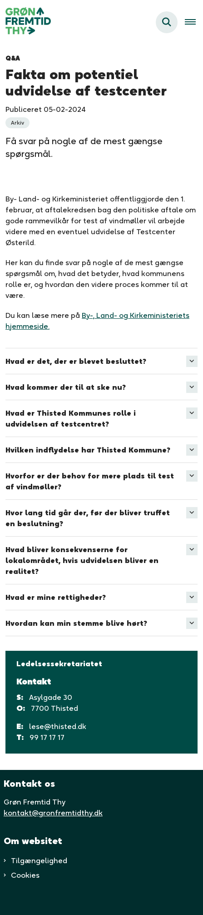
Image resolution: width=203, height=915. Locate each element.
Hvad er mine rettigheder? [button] (55, 597)
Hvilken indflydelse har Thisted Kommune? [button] (87, 449)
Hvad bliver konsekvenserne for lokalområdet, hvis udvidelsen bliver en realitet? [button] (81, 560)
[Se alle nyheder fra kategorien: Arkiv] (17, 122)
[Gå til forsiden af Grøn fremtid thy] (25, 22)
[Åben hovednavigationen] (194, 22)
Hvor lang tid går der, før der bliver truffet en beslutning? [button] (87, 518)
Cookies (25, 875)
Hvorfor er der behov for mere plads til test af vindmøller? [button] (89, 481)
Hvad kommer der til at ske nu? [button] (65, 387)
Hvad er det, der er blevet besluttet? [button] (75, 361)
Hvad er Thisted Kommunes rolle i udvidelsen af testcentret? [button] (70, 418)
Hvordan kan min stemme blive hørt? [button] (76, 623)
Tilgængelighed (39, 860)
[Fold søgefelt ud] (167, 22)
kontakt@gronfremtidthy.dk (53, 812)
